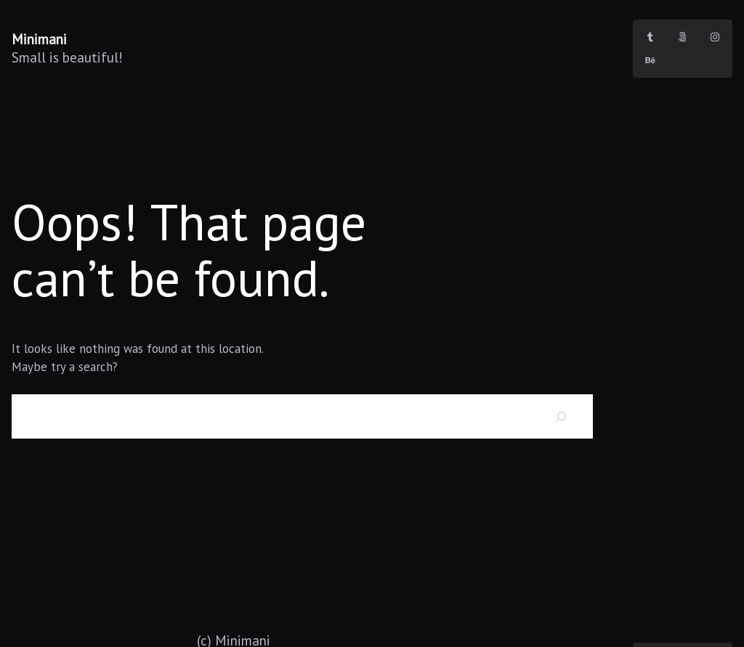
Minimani (39, 39)
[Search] (561, 416)
